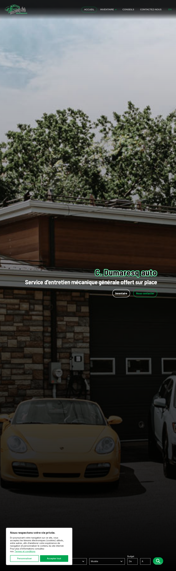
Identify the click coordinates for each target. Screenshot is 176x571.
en (170, 9)
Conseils (128, 9)
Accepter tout (54, 558)
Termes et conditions (24, 551)
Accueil (89, 9)
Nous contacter (145, 293)
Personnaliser (24, 558)
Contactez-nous (151, 9)
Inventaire (107, 9)
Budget (140, 560)
